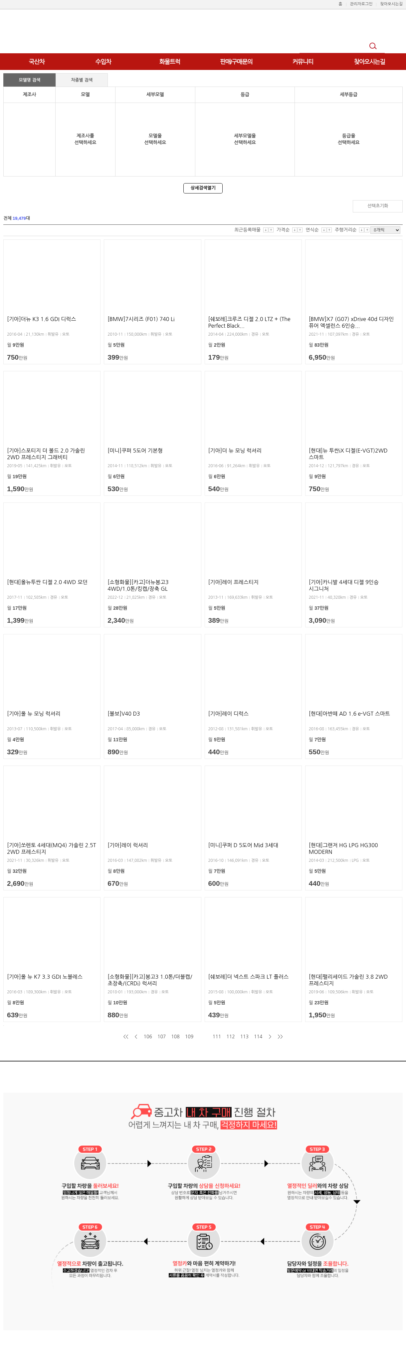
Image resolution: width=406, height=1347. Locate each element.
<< (125, 1036)
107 (161, 1036)
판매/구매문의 (236, 62)
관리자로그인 (361, 4)
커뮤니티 (303, 62)
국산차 (37, 62)
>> (280, 1036)
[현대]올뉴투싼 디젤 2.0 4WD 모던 (47, 582)
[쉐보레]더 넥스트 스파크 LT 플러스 (248, 976)
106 (147, 1036)
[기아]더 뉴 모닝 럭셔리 (235, 450)
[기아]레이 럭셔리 (127, 845)
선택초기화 (377, 205)
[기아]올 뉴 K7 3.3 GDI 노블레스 (45, 976)
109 (189, 1036)
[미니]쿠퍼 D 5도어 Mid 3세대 (243, 845)
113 (244, 1036)
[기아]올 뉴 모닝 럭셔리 (33, 713)
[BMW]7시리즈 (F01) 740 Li (140, 319)
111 (217, 1036)
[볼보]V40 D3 (123, 713)
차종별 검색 (82, 80)
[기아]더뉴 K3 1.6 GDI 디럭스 (41, 319)
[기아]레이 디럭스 (228, 713)
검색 (374, 46)
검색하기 (324, 205)
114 (258, 1036)
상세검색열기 (202, 187)
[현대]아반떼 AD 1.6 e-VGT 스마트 (349, 713)
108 (175, 1036)
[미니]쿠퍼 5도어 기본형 (135, 450)
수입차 (103, 62)
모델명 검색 (29, 80)
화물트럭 (169, 62)
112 (230, 1036)
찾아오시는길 (369, 62)
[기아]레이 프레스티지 (233, 582)
